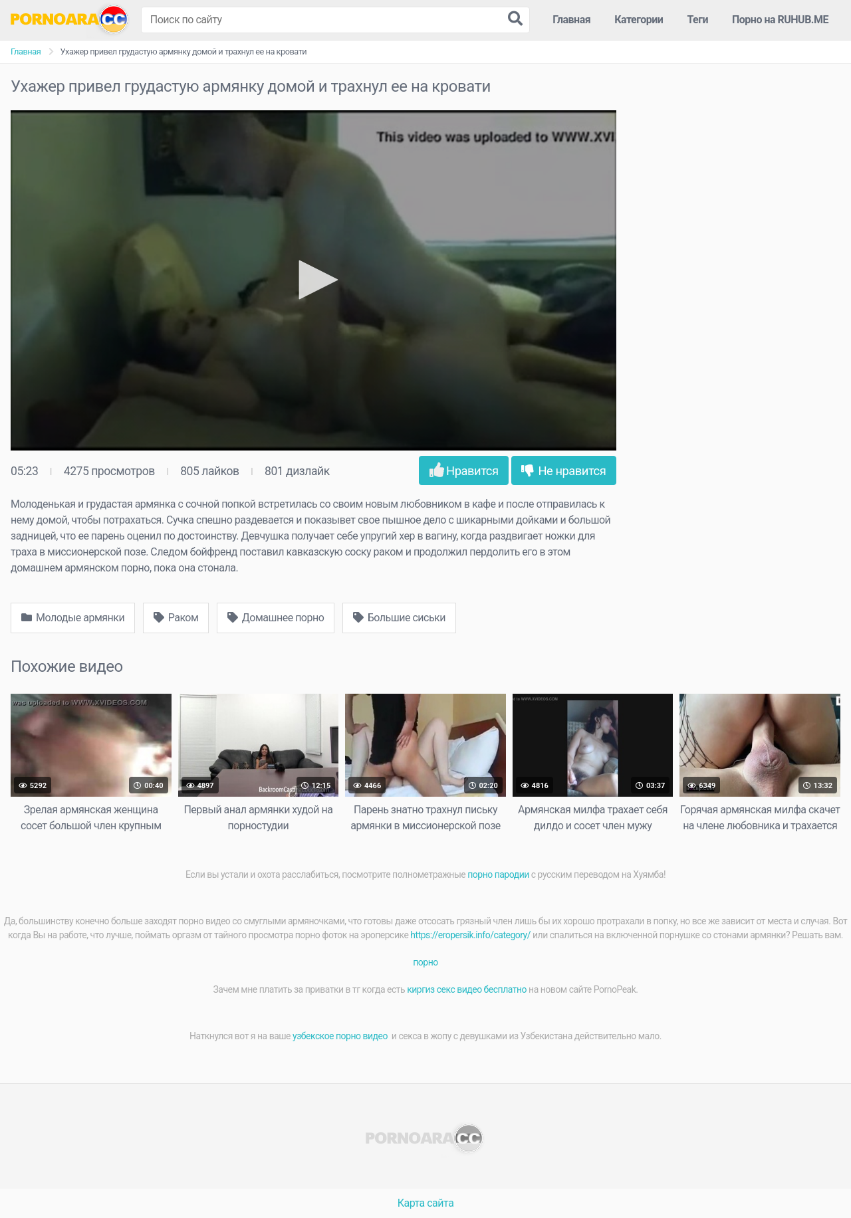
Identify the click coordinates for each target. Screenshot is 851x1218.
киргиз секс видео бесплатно (467, 989)
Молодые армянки (72, 617)
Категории (638, 19)
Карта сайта (426, 1203)
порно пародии (498, 874)
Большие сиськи (399, 617)
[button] (314, 280)
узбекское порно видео (341, 1036)
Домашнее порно (275, 617)
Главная (571, 19)
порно (425, 962)
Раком (176, 617)
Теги (697, 19)
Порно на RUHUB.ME (780, 19)
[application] (313, 280)
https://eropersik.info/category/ (470, 935)
